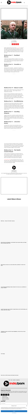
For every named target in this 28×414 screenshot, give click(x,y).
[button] (26, 405)
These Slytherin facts (7, 159)
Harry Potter (18, 47)
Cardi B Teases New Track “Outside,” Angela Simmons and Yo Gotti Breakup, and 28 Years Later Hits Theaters (14, 309)
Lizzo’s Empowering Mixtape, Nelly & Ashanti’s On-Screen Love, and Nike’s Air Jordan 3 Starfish (13, 287)
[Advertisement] (14, 14)
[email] (14, 403)
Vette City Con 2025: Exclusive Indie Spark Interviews (9, 375)
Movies (14, 36)
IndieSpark (14, 170)
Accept (14, 411)
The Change (3, 353)
